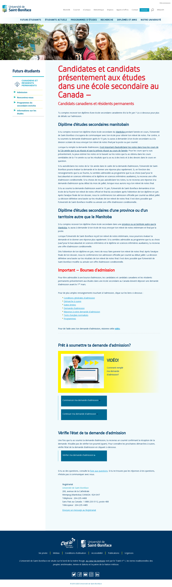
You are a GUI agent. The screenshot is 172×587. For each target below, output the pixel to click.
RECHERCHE (107, 20)
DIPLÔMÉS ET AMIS (127, 20)
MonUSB (66, 10)
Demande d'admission (74, 308)
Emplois (110, 10)
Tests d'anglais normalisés (76, 315)
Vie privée (43, 553)
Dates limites (70, 304)
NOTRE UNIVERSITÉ (151, 20)
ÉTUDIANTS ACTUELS (56, 20)
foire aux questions (99, 470)
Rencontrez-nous (25, 97)
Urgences (129, 553)
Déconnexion (165, 3)
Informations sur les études (26, 112)
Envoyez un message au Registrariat (79, 510)
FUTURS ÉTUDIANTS (30, 20)
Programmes (70, 318)
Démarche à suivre (72, 301)
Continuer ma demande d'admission (79, 413)
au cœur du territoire (95, 560)
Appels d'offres (123, 10)
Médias (56, 553)
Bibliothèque (99, 10)
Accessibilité (97, 553)
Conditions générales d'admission (79, 298)
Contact (135, 10)
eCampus (87, 10)
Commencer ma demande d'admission (80, 400)
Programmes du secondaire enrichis (26, 104)
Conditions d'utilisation (75, 553)
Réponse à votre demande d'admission (82, 311)
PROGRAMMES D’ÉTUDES (84, 20)
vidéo (117, 328)
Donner (144, 10)
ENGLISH (160, 10)
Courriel (76, 10)
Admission (22, 92)
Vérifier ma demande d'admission (77, 455)
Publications (113, 553)
